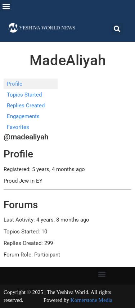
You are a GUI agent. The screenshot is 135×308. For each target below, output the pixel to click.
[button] (6, 6)
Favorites (18, 127)
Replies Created (26, 105)
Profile (14, 84)
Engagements (23, 116)
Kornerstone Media (91, 300)
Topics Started (24, 94)
